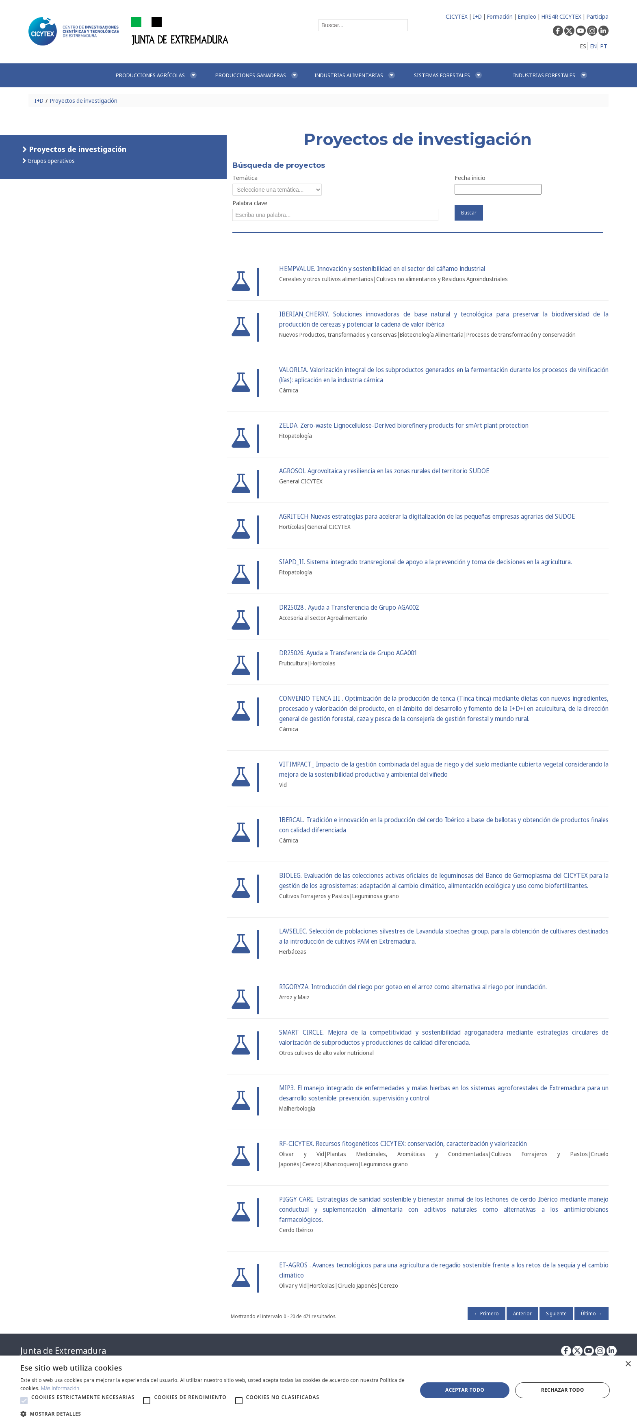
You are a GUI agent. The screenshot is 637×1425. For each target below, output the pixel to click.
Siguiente (556, 1313)
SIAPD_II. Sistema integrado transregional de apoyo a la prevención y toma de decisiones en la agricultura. (425, 562)
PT (603, 46)
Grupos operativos (50, 161)
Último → (591, 1313)
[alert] (318, 1390)
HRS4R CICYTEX (561, 16)
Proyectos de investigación (83, 100)
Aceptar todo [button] (464, 1389)
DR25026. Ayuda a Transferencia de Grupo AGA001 (348, 653)
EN (593, 46)
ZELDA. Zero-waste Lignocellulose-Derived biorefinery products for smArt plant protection (404, 425)
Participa (598, 16)
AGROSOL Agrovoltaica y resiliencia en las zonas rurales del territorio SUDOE (384, 471)
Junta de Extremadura (63, 1350)
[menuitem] (156, 75)
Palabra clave (249, 203)
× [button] (628, 1364)
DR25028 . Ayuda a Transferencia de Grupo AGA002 (349, 607)
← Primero (486, 1313)
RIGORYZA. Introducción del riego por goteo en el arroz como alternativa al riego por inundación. (413, 987)
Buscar (469, 212)
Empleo (527, 16)
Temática (245, 177)
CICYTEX (457, 16)
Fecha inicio (470, 177)
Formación (500, 16)
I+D (477, 16)
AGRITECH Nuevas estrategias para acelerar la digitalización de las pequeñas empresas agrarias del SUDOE (427, 516)
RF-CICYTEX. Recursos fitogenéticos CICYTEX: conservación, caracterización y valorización (403, 1143)
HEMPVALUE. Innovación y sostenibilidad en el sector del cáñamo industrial (382, 268)
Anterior (522, 1313)
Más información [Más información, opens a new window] (60, 1388)
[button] (24, 1401)
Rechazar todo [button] (562, 1389)
